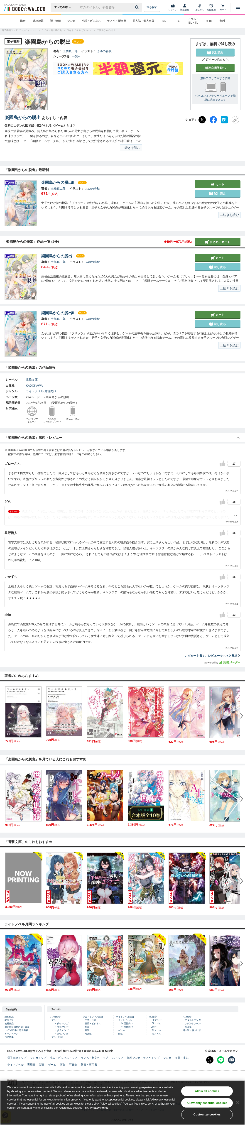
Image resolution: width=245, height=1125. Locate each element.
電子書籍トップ (16, 1057)
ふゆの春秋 (104, 51)
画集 (120, 1033)
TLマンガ (156, 1030)
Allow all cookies (207, 1091)
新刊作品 (9, 1016)
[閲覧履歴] (211, 7)
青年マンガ (63, 1027)
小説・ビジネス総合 (93, 1016)
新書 (87, 1027)
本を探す (152, 7)
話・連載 (55, 20)
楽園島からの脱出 (23, 117)
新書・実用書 (89, 1064)
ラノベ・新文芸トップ (94, 1057)
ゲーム (121, 1030)
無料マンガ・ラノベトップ (143, 1057)
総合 (22, 20)
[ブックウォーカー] (24, 7)
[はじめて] (199, 7)
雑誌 (87, 1030)
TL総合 (153, 1027)
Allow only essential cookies (207, 1103)
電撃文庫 (32, 379)
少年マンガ (63, 1023)
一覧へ (76, 56)
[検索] (137, 7)
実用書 (31, 1064)
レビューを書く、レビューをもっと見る (212, 655)
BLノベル (156, 1023)
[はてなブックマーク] (224, 120)
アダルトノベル (193, 1023)
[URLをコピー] (235, 120)
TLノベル (156, 1033)
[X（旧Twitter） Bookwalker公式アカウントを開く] (210, 1060)
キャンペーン (11, 1033)
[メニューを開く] (238, 7)
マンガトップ (38, 1057)
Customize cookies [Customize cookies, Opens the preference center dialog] (207, 1114)
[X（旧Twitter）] (202, 120)
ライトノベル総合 (125, 1016)
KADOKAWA (34, 385)
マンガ (71, 20)
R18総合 (187, 1016)
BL (164, 20)
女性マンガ (63, 1033)
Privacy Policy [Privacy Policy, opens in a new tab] (99, 1107)
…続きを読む (130, 148)
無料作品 (9, 1023)
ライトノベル (35, 391)
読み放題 (38, 20)
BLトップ (117, 1057)
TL (178, 20)
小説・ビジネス (91, 20)
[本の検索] (64, 7)
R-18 (209, 20)
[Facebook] (213, 120)
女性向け (128, 1027)
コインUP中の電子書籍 (16, 1030)
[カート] (223, 7)
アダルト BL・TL (193, 20)
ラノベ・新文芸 (116, 20)
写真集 (88, 1033)
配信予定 (9, 1020)
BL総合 (153, 1016)
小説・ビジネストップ (63, 1057)
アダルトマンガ (193, 1020)
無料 (222, 20)
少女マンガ (63, 1030)
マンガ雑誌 (57, 1037)
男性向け (50, 391)
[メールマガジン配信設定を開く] (232, 1060)
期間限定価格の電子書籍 (17, 1027)
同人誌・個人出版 (143, 20)
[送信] (137, 7)
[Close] (238, 1103)
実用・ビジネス (93, 1023)
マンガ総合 (55, 1016)
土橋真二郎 (70, 51)
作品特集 (9, 1037)
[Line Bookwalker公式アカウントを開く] (221, 1060)
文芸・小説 (90, 1020)
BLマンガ (156, 1020)
